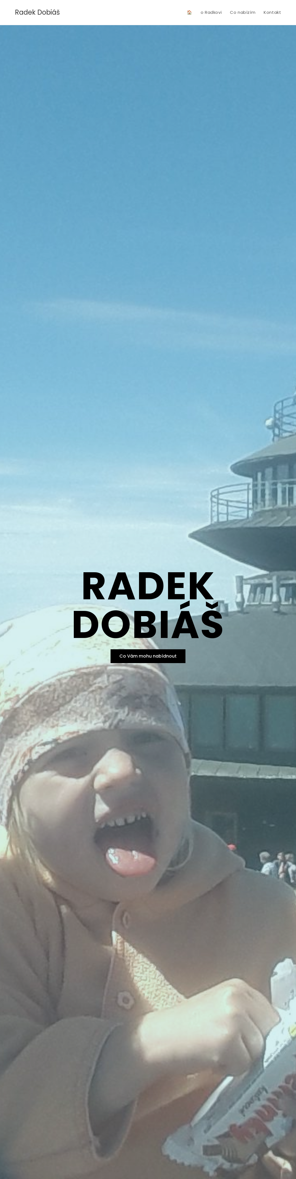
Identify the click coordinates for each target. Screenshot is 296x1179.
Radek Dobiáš (37, 12)
